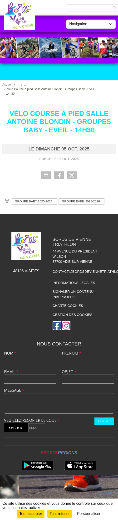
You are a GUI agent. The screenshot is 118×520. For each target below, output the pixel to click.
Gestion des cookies (73, 315)
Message (14, 390)
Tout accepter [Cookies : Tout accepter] (30, 514)
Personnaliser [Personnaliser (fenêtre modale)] (88, 514)
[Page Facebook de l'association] (57, 325)
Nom (10, 353)
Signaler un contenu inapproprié (73, 294)
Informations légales (74, 283)
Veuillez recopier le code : (32, 420)
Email (11, 371)
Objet (69, 371)
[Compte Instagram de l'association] (66, 325)
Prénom (71, 353)
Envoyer (104, 421)
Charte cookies (68, 306)
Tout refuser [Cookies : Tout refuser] (59, 514)
